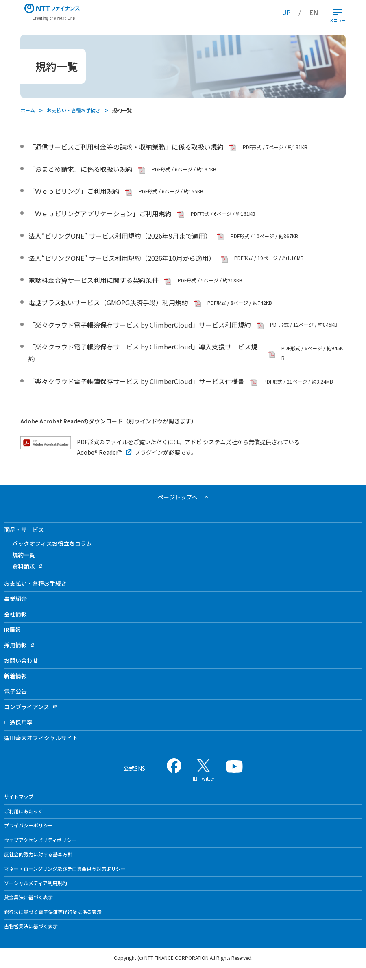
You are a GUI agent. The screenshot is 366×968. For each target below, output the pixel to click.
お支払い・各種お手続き (73, 109)
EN (313, 12)
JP (287, 12)
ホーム (27, 109)
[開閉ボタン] (337, 12)
